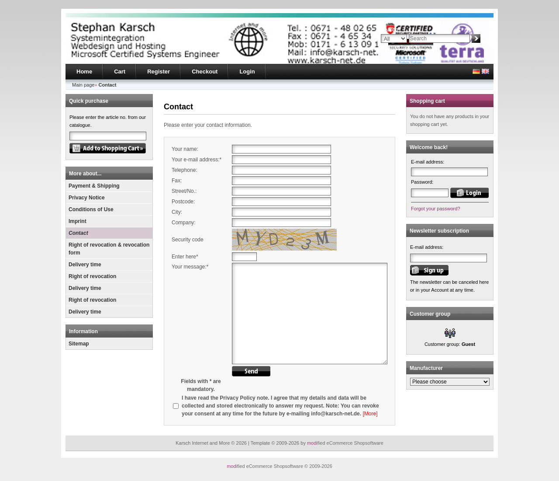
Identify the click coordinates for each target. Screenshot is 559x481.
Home (84, 71)
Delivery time (85, 264)
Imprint (77, 221)
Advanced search (399, 46)
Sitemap (79, 344)
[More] (369, 414)
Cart (119, 71)
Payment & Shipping (94, 186)
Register (158, 71)
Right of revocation (92, 276)
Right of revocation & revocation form (109, 249)
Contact (78, 233)
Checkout (204, 71)
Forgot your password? (435, 208)
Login (247, 71)
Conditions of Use (91, 209)
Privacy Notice (87, 198)
